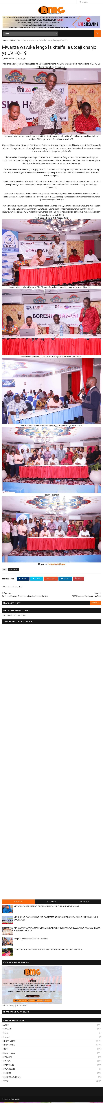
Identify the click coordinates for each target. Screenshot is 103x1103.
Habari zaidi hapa (56, 564)
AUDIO (6, 1025)
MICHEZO (7, 1073)
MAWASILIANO (9, 1069)
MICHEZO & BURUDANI (12, 1077)
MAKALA (6, 1061)
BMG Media (15, 1100)
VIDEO (5, 1082)
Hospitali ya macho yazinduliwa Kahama (31, 939)
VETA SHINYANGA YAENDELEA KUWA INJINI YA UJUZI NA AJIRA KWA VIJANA (46, 907)
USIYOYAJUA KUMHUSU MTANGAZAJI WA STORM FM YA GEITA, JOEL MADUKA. (48, 950)
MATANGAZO (8, 1065)
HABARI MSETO (9, 1041)
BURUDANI (7, 1029)
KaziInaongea (9, 1053)
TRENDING (18, 902)
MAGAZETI (7, 1057)
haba (5, 1033)
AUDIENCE (84, 902)
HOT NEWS (51, 902)
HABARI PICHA (14, 40)
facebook (95, 603)
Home (4, 40)
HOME (5, 1049)
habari (6, 1037)
